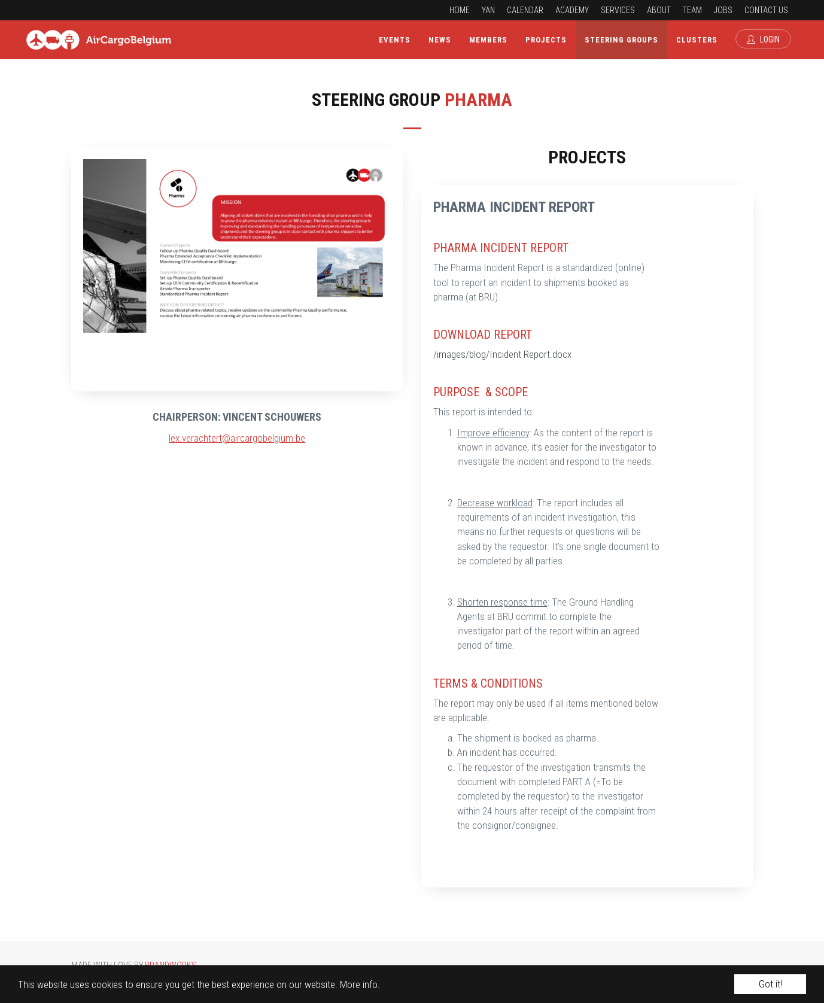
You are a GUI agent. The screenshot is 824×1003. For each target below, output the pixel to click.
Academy (572, 10)
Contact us (766, 10)
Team (692, 10)
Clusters (696, 39)
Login (763, 39)
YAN (488, 10)
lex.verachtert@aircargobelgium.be (237, 438)
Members (488, 39)
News (439, 39)
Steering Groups (621, 39)
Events (395, 39)
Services (618, 10)
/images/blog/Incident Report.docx (502, 354)
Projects (546, 39)
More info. (360, 984)
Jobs (723, 10)
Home (459, 10)
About (659, 10)
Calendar (525, 10)
